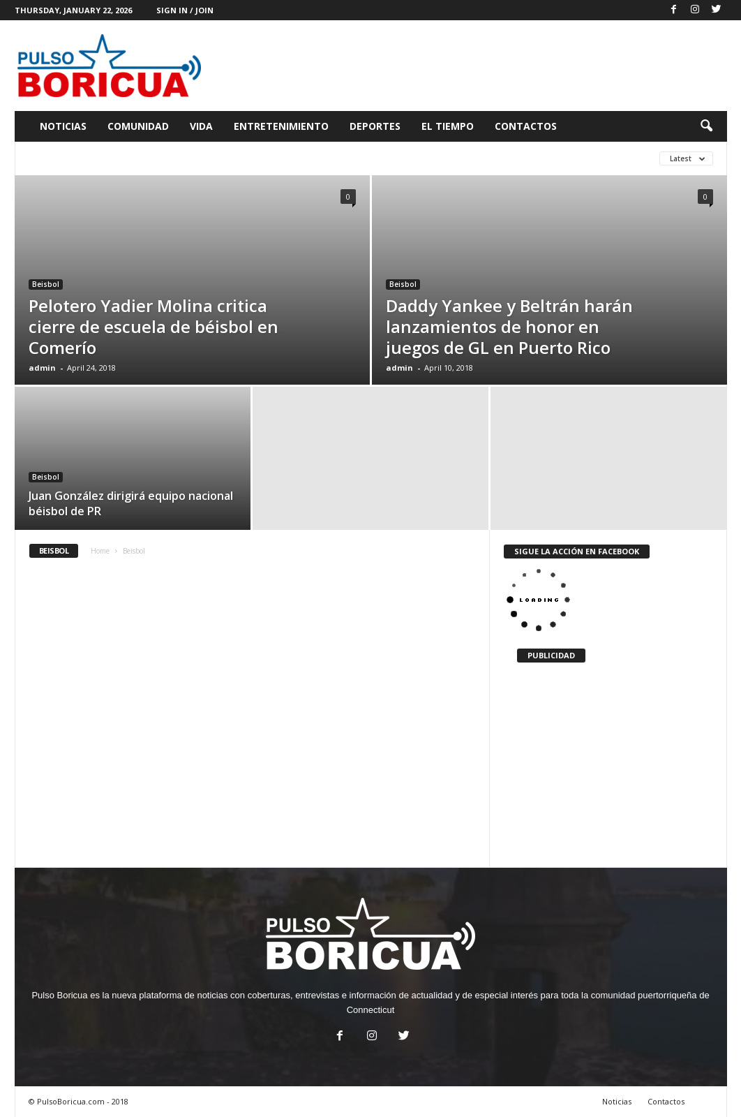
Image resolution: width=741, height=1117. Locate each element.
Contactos (526, 126)
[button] (706, 126)
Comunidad (138, 126)
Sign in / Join (185, 10)
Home (100, 551)
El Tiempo (447, 126)
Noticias (63, 126)
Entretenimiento (281, 126)
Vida (201, 126)
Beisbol (45, 284)
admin (42, 367)
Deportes (375, 126)
